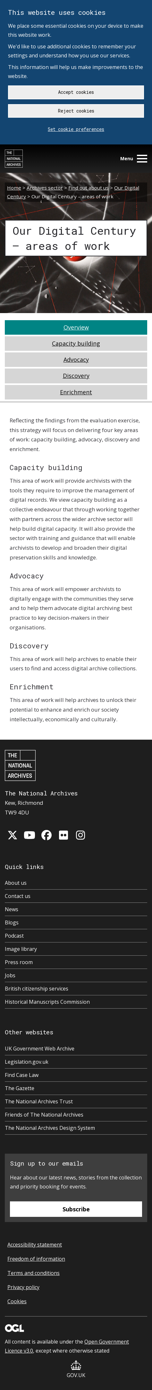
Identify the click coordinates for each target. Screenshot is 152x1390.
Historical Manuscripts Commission (47, 1001)
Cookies (17, 1301)
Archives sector (45, 187)
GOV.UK (76, 1369)
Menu (133, 158)
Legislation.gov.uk (26, 1061)
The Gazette (19, 1088)
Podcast (14, 935)
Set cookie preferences (76, 129)
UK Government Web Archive (39, 1048)
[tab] (76, 327)
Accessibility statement (34, 1244)
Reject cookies (76, 111)
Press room (19, 962)
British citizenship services (36, 988)
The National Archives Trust (39, 1101)
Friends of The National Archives (44, 1114)
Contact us (17, 896)
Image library (21, 948)
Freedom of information (36, 1258)
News (11, 909)
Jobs (10, 975)
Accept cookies (76, 92)
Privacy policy (23, 1287)
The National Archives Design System (50, 1127)
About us (16, 882)
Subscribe (76, 1209)
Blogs (12, 922)
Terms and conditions (33, 1273)
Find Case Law (21, 1075)
